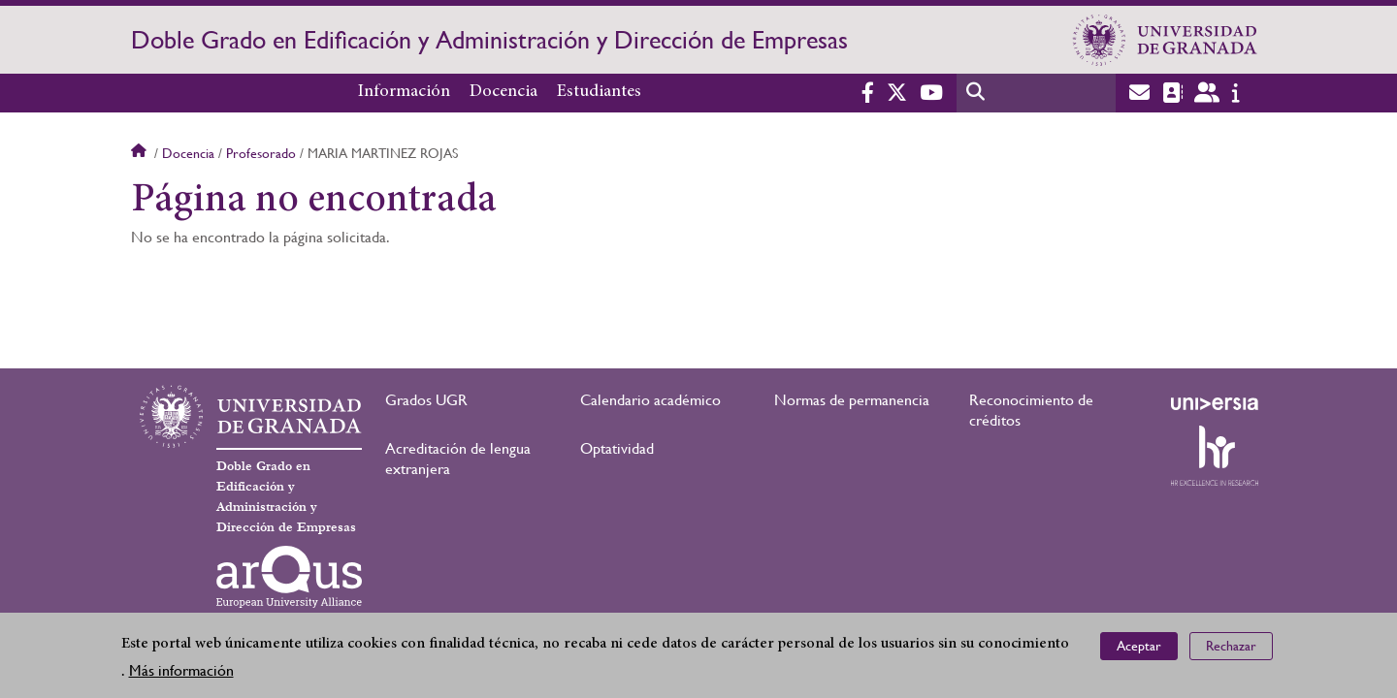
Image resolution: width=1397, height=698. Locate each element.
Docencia (503, 92)
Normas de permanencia (851, 400)
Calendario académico (650, 400)
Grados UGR (426, 400)
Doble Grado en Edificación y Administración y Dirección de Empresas (489, 39)
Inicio (140, 153)
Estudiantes (599, 92)
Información (404, 92)
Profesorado (261, 153)
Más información (181, 670)
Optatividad (617, 448)
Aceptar (1139, 645)
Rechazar (1231, 645)
